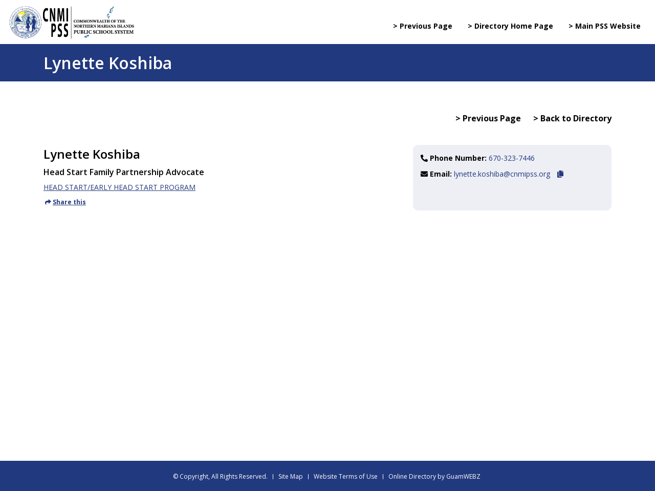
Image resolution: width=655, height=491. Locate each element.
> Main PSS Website (605, 26)
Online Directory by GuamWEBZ (434, 476)
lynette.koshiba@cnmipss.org (502, 174)
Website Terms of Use (346, 476)
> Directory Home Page (510, 26)
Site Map (290, 476)
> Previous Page (422, 26)
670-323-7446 (512, 158)
